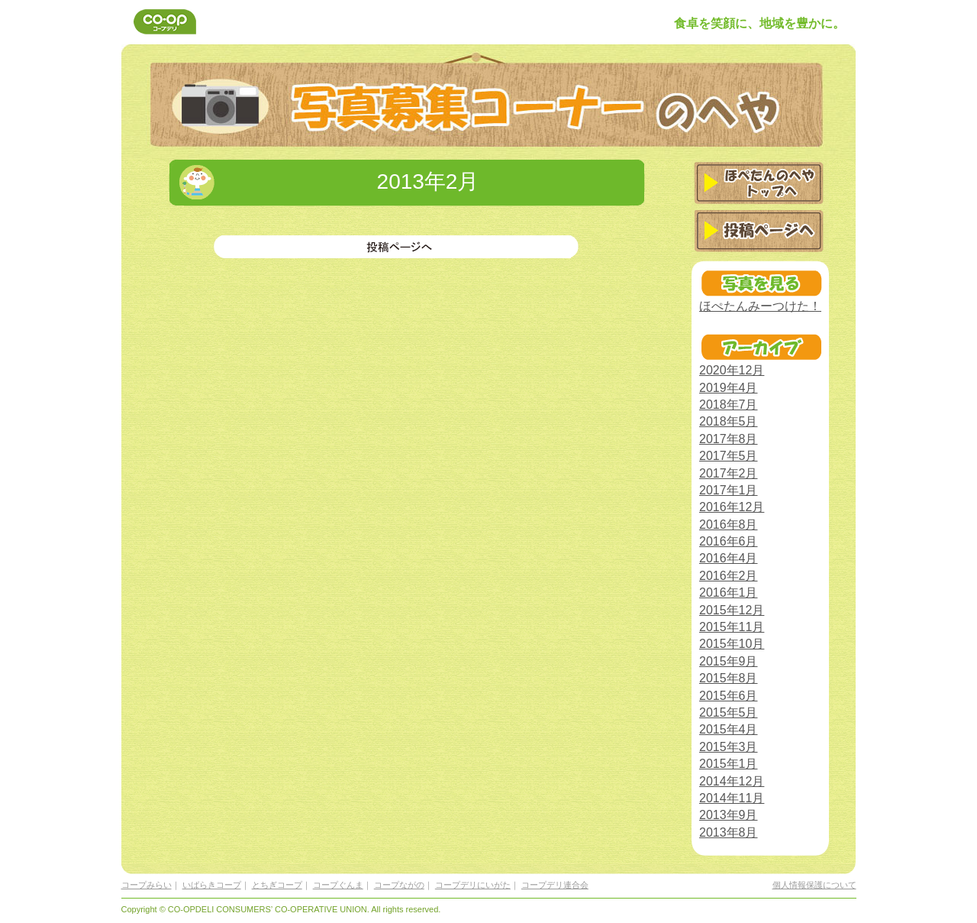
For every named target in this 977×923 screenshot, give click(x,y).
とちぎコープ (277, 884)
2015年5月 (728, 712)
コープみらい (146, 884)
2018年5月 (728, 421)
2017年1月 (728, 490)
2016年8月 (728, 524)
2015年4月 (728, 729)
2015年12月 (731, 610)
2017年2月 (728, 473)
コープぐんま (338, 884)
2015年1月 (728, 763)
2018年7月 (728, 404)
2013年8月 (728, 832)
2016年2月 (728, 575)
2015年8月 (728, 678)
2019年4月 (728, 387)
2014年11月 (731, 798)
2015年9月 (728, 661)
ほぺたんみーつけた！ (760, 306)
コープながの (399, 884)
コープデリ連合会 (554, 884)
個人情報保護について (814, 884)
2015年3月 (728, 746)
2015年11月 (731, 626)
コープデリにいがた (473, 884)
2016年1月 (728, 592)
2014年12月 (731, 781)
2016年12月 (731, 506)
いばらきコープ (211, 884)
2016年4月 (728, 558)
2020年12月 (731, 370)
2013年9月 (728, 814)
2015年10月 (731, 643)
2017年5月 (728, 455)
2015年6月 (728, 695)
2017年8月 (728, 438)
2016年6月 (728, 541)
